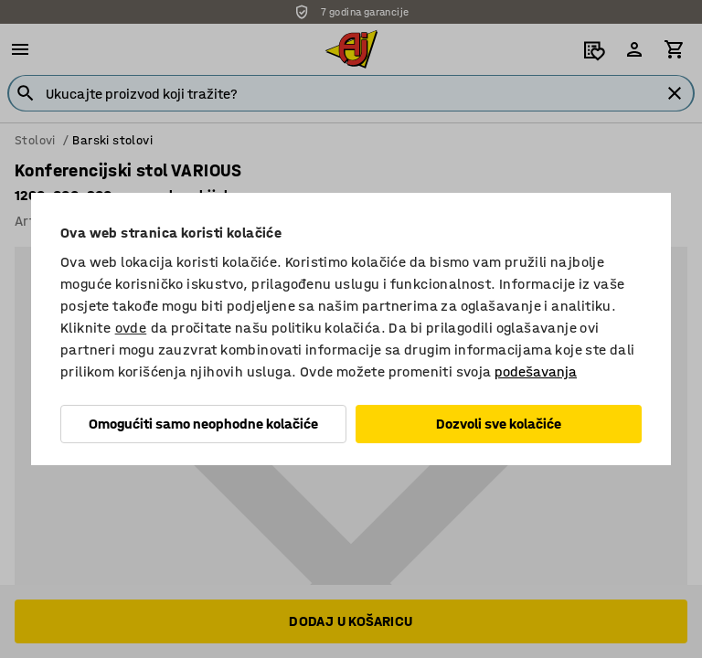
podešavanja (536, 371)
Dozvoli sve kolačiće (498, 423)
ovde (131, 327)
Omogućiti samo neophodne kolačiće (203, 423)
